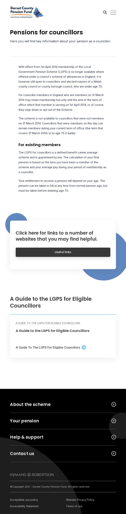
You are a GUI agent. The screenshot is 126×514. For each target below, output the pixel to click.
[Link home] (27, 12)
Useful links (63, 255)
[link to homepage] (32, 474)
